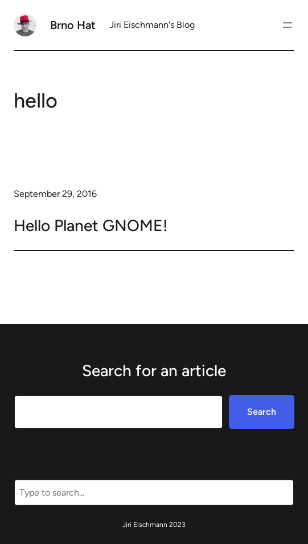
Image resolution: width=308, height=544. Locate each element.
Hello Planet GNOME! (90, 225)
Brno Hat (73, 25)
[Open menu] (287, 25)
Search (261, 411)
